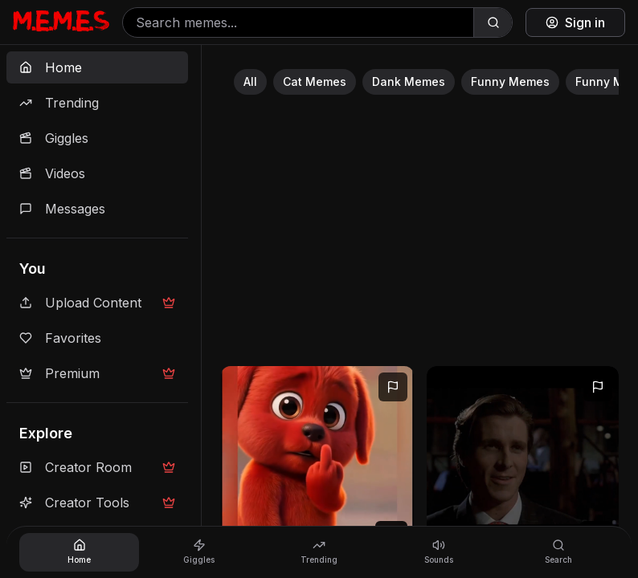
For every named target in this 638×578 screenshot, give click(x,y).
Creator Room (97, 467)
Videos (52, 173)
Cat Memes (314, 81)
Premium (97, 373)
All (250, 81)
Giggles (53, 138)
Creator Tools (97, 503)
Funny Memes (510, 81)
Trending (59, 103)
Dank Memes (408, 81)
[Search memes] (298, 22)
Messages (62, 209)
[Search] (492, 22)
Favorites (60, 338)
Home (50, 67)
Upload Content (97, 303)
